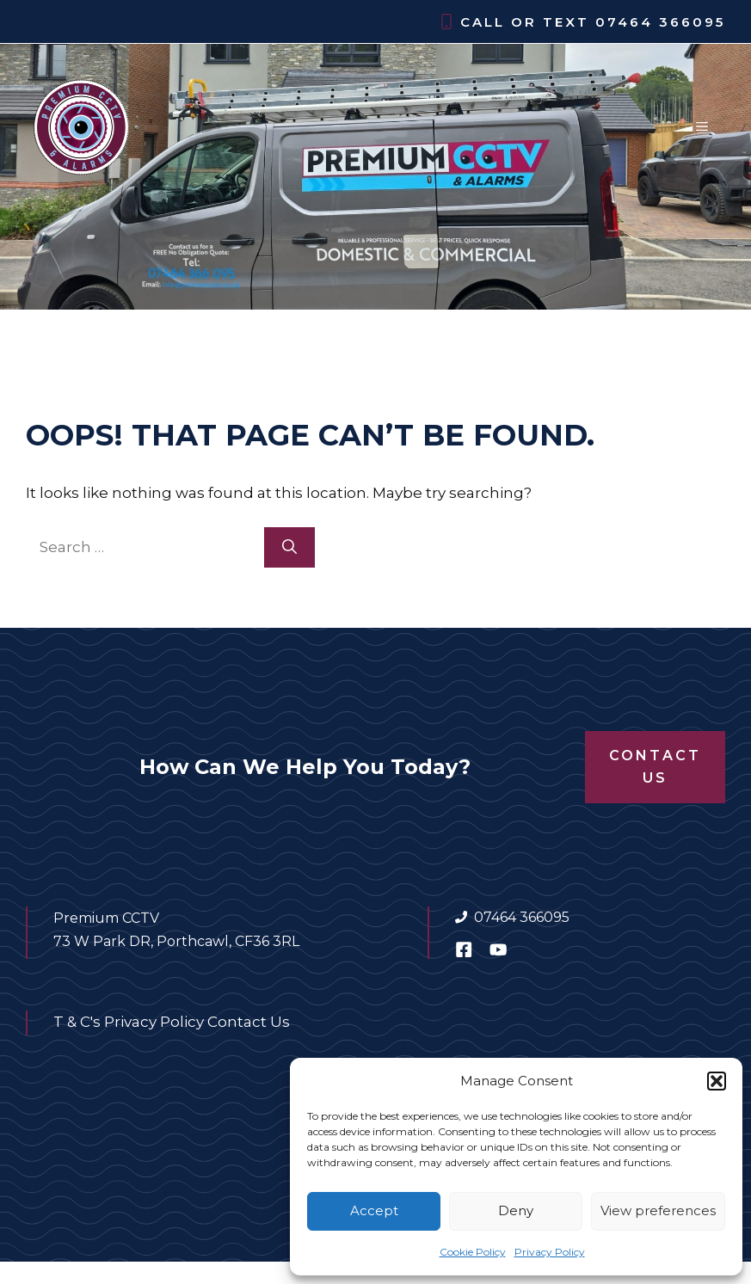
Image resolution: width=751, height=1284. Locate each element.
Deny (515, 1210)
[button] (716, 1081)
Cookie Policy (473, 1251)
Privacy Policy (549, 1251)
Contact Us (655, 766)
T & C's (77, 1021)
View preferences (658, 1210)
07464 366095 (660, 22)
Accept (374, 1210)
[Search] (289, 547)
